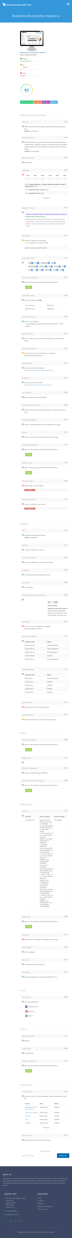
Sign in (29, 287)
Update (37, 102)
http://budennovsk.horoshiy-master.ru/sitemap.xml (38, 370)
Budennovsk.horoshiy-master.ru (33, 52)
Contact (41, 1201)
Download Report (26, 102)
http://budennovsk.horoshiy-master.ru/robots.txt (38, 385)
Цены (26, 1119)
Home (39, 1198)
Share (54, 102)
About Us (41, 1203)
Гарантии (28, 1123)
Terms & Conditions (45, 1206)
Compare (46, 102)
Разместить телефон (31, 1112)
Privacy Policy (43, 1209)
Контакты (28, 1116)
